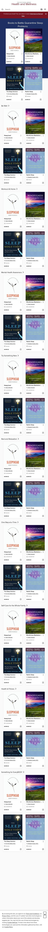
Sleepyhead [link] (9, 54)
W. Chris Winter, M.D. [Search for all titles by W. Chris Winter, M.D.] (13, 94)
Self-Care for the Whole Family (14, 606)
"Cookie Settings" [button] (12, 922)
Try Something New (10, 356)
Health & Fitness (9, 689)
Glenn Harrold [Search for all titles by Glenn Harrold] (30, 56)
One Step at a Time (10, 522)
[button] (22, 54)
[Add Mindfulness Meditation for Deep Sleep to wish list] (41, 62)
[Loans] (41, 10)
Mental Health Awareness (12, 272)
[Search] (2, 9)
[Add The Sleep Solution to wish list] (22, 100)
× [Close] (45, 915)
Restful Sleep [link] (29, 92)
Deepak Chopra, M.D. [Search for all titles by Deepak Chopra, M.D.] (32, 94)
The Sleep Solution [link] (12, 92)
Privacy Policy (6, 916)
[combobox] (20, 9)
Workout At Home (9, 189)
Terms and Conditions (32, 914)
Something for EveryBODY (13, 772)
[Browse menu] (45, 9)
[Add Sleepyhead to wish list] (22, 62)
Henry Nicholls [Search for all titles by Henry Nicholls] (11, 56)
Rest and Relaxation (10, 439)
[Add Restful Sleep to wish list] (41, 100)
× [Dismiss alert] (46, 14)
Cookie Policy (8, 927)
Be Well (5, 106)
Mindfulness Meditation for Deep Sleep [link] (32, 54)
